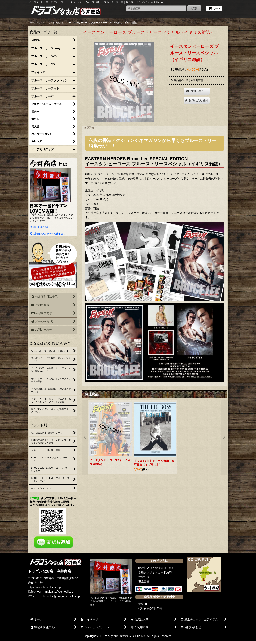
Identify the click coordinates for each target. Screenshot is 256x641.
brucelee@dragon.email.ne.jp (61, 596)
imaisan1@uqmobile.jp (59, 591)
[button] (197, 100)
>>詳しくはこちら (39, 227)
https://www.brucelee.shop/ (45, 587)
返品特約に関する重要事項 (187, 80)
